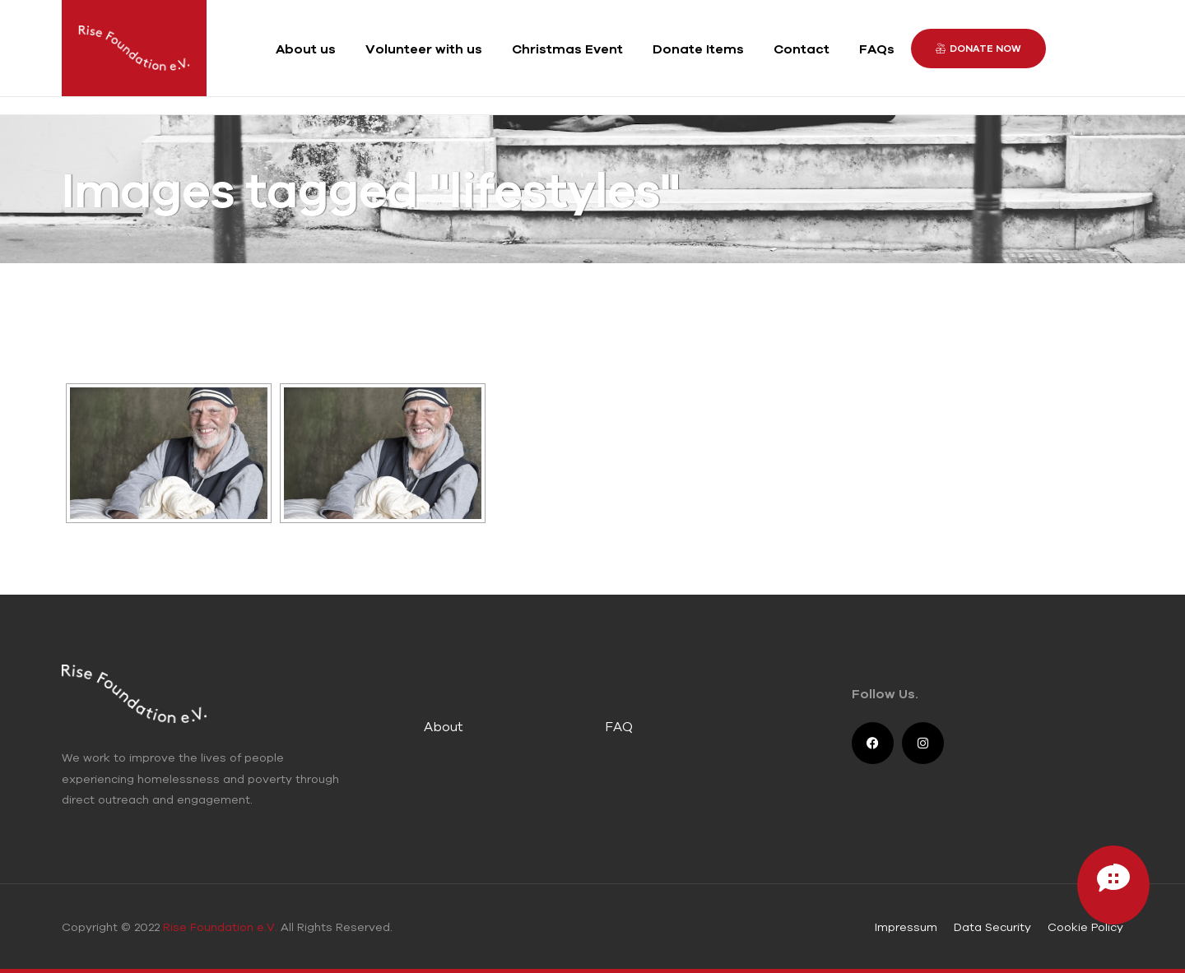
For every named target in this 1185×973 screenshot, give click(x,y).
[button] (978, 48)
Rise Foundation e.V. (220, 927)
